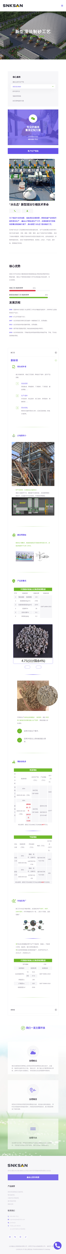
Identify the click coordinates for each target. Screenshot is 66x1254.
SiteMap (47, 1249)
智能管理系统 (17, 96)
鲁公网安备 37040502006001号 (35, 1249)
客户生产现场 (33, 151)
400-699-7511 (33, 139)
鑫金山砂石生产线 (18, 82)
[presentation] (27, 667)
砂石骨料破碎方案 (18, 101)
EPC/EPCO (16, 91)
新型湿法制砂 (33, 87)
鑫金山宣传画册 (33, 1179)
